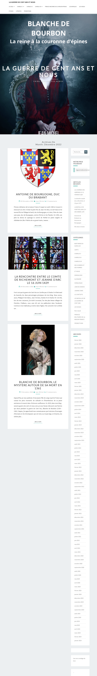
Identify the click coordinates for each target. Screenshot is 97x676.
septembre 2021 (79, 529)
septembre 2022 (79, 486)
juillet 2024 (77, 409)
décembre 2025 (78, 348)
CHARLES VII (38, 6)
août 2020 (77, 571)
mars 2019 (77, 633)
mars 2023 (77, 463)
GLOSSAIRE (77, 279)
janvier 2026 (77, 344)
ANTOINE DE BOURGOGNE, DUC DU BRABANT (38, 196)
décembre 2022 (78, 475)
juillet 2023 (77, 448)
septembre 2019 (79, 610)
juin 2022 (77, 498)
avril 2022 (77, 502)
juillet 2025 (77, 367)
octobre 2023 (78, 436)
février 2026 (77, 340)
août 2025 (77, 363)
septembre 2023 (79, 440)
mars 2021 (77, 552)
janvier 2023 (77, 471)
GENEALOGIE (78, 275)
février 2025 (77, 386)
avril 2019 (77, 629)
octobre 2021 (78, 525)
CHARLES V (20, 6)
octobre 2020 (78, 563)
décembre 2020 (78, 556)
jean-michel (40, 201)
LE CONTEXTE (78, 294)
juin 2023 (77, 452)
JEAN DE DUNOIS (79, 287)
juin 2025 (77, 371)
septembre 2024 (79, 405)
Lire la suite (38, 225)
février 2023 (77, 467)
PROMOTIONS (27, 11)
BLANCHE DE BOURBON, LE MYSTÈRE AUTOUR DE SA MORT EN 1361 (38, 385)
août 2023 (77, 444)
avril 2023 (77, 459)
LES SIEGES (82, 6)
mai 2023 (77, 456)
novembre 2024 (79, 398)
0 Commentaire (51, 201)
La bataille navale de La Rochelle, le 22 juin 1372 (79, 201)
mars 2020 (77, 587)
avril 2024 (77, 413)
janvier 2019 (77, 640)
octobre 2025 (78, 355)
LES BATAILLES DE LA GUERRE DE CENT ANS (79, 300)
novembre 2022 (79, 479)
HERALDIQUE (78, 283)
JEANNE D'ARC (78, 290)
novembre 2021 (79, 521)
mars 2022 (77, 506)
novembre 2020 (79, 560)
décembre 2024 (78, 394)
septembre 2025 (79, 359)
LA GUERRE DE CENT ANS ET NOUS (22, 2)
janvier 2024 (77, 425)
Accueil (11, 6)
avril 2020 (77, 583)
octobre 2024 (78, 402)
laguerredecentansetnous (84, 170)
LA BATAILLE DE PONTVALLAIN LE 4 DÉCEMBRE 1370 (80, 209)
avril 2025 (77, 379)
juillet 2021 (77, 536)
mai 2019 (77, 625)
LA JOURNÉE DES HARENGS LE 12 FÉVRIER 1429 (79, 192)
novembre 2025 (79, 352)
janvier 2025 (77, 390)
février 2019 (77, 637)
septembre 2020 (79, 567)
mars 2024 (77, 417)
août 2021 (77, 533)
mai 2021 (77, 544)
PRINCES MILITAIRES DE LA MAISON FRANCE (56, 6)
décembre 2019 (78, 598)
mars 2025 (77, 382)
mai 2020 (77, 579)
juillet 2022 (77, 494)
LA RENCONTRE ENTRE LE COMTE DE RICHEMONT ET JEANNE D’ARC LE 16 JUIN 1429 (37, 279)
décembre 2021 (78, 517)
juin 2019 (77, 621)
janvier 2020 (77, 594)
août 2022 (77, 490)
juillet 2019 (77, 617)
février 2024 (77, 421)
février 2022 (77, 509)
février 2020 (77, 590)
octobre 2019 (78, 606)
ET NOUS (11, 11)
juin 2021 (77, 540)
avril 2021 (77, 548)
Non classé (77, 311)
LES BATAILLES (73, 6)
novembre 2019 (79, 602)
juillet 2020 (77, 575)
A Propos (18, 11)
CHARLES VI (29, 6)
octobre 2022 (78, 483)
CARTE (76, 250)
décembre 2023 (78, 429)
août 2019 (77, 613)
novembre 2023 (79, 432)
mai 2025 (77, 375)
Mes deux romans (79, 227)
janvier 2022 (77, 513)
